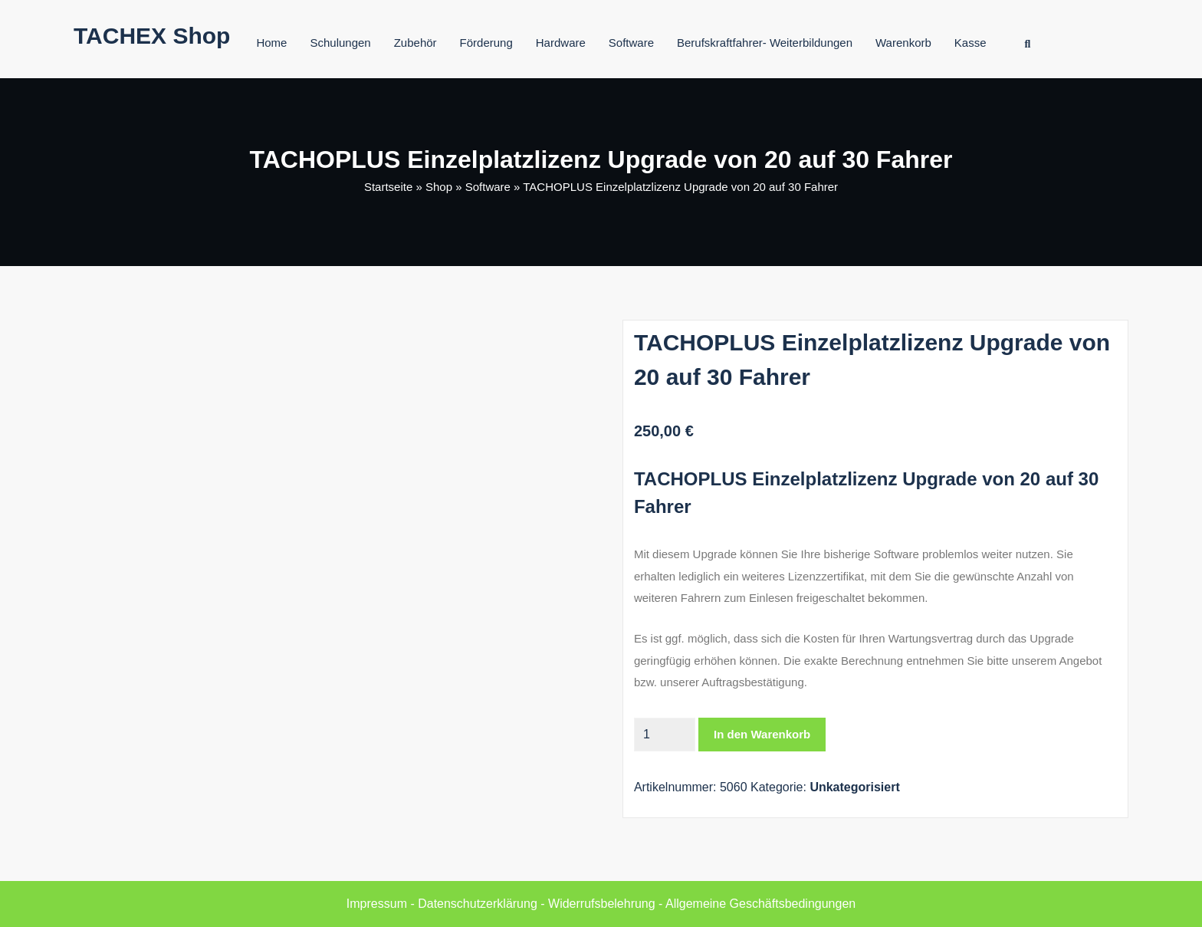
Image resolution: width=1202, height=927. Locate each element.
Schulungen (340, 42)
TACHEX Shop (152, 35)
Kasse (970, 42)
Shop (438, 186)
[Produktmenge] (664, 734)
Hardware (561, 42)
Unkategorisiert (854, 787)
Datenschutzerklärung (477, 903)
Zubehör (415, 42)
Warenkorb (903, 42)
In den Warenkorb (762, 734)
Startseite (388, 186)
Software (631, 42)
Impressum (376, 903)
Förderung (486, 42)
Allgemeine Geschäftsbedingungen (760, 903)
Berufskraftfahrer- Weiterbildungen (764, 42)
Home (271, 42)
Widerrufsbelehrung (601, 903)
